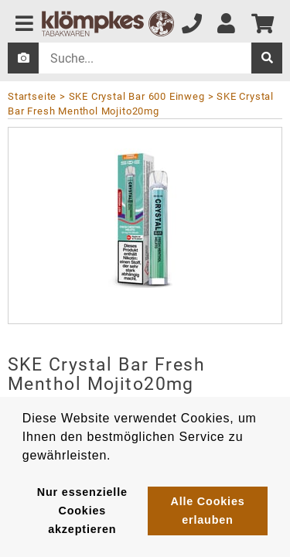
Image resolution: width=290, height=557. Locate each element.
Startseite (32, 96)
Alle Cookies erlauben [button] (207, 510)
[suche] (266, 58)
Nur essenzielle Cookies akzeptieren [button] (82, 510)
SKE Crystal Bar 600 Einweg (137, 96)
